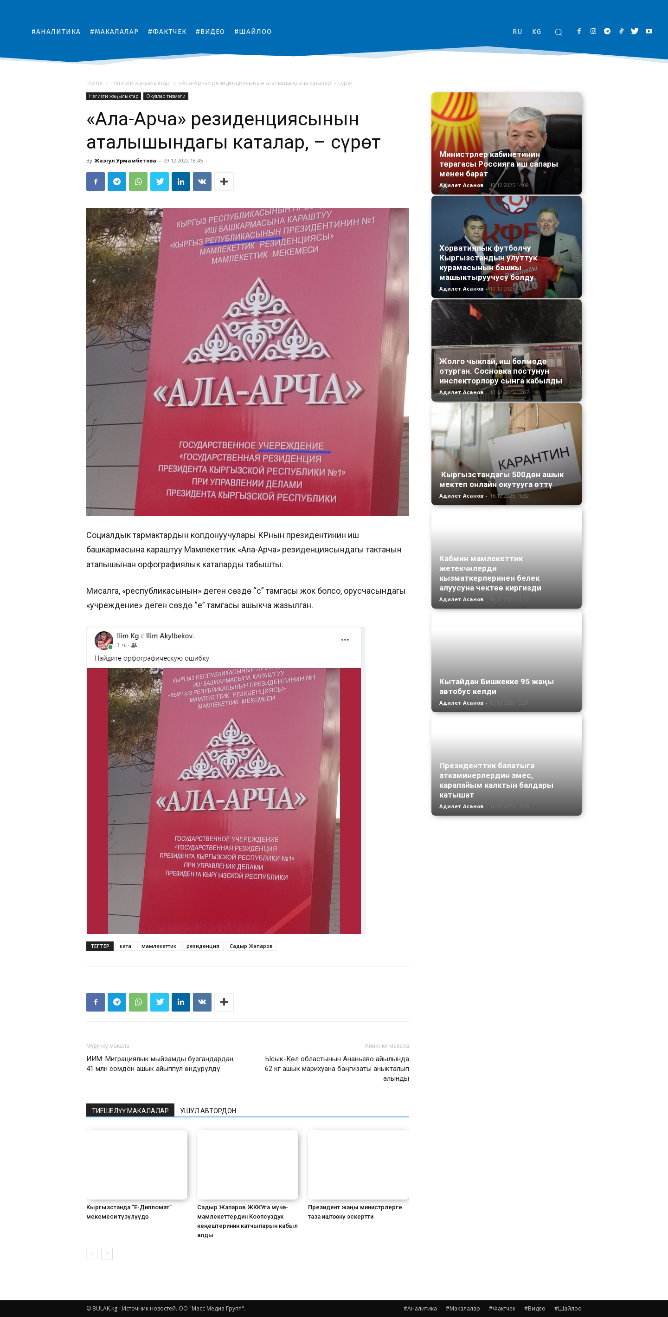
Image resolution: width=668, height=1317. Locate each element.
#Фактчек (502, 1308)
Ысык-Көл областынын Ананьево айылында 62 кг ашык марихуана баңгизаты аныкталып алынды (337, 1069)
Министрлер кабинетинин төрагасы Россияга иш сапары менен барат (498, 163)
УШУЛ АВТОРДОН (208, 1111)
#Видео (535, 1308)
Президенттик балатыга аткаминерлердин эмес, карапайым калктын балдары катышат (496, 780)
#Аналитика (420, 1308)
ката (125, 945)
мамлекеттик (158, 945)
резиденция (202, 945)
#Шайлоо (568, 1308)
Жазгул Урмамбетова (125, 160)
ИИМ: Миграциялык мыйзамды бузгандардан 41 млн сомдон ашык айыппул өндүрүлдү (159, 1064)
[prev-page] (92, 1253)
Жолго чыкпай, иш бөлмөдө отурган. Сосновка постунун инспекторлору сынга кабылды (500, 371)
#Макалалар (463, 1308)
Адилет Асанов (461, 185)
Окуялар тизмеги (166, 96)
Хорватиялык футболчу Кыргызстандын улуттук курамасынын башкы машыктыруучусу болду (488, 262)
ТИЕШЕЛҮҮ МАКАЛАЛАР (130, 1111)
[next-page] (107, 1253)
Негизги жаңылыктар (140, 83)
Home (94, 83)
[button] (558, 32)
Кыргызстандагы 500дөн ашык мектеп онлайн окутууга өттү (501, 479)
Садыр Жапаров (251, 945)
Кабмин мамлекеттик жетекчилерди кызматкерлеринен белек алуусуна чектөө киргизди (490, 573)
